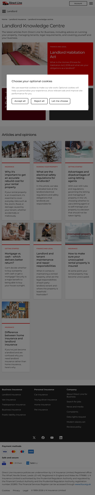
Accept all (19, 101)
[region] (47, 92)
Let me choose (60, 101)
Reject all (40, 101)
